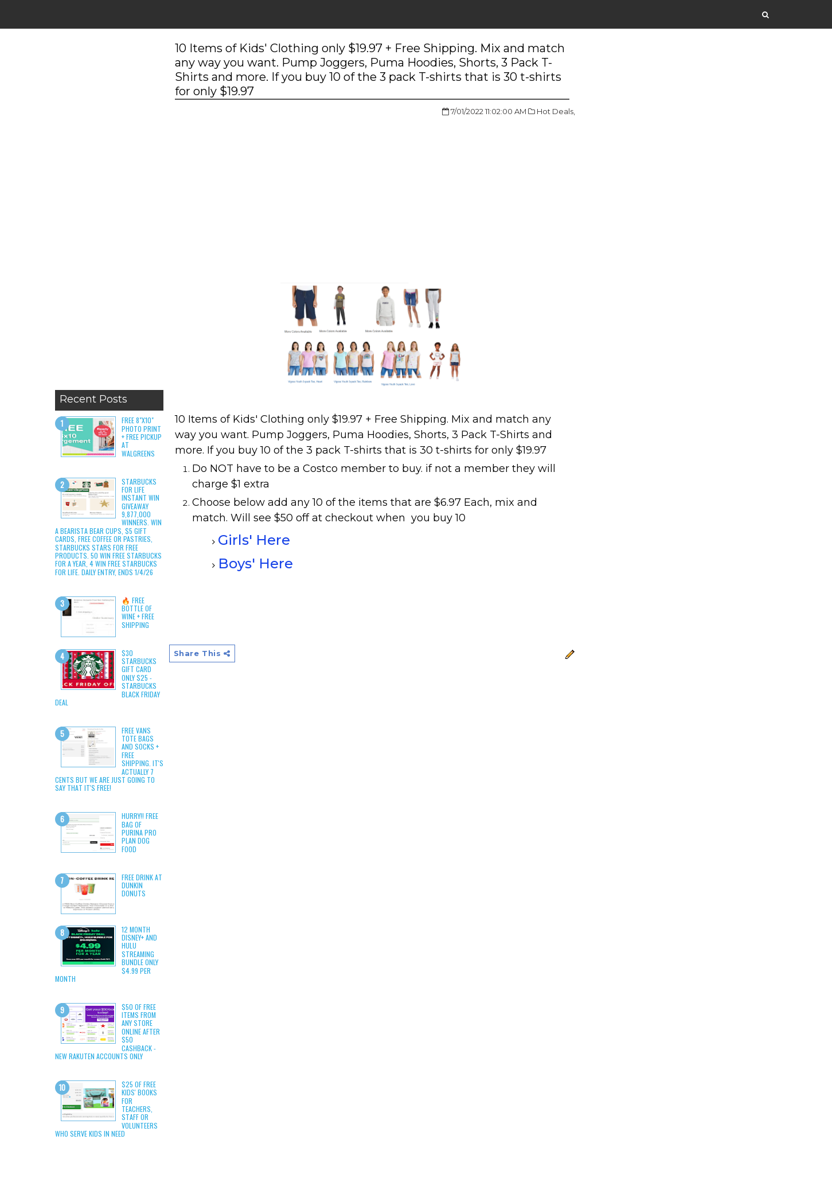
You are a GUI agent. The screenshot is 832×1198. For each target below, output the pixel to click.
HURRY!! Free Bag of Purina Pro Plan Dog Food (140, 832)
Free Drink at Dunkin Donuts (142, 885)
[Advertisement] (109, 212)
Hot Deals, (556, 111)
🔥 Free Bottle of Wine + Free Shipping (138, 612)
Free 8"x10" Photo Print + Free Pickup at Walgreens (142, 436)
